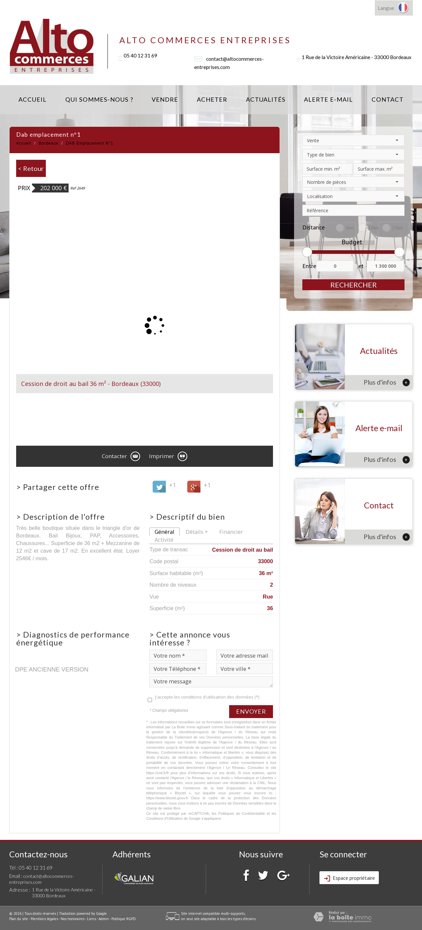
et (361, 266)
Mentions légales (44, 918)
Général (164, 531)
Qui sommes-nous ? (99, 99)
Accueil (32, 99)
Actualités (266, 99)
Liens (91, 918)
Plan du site (18, 918)
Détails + (197, 531)
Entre (309, 266)
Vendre (165, 99)
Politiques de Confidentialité (241, 813)
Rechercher (353, 285)
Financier (231, 531)
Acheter (212, 99)
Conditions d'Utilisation (164, 818)
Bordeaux (48, 143)
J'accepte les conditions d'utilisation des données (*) (207, 697)
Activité (164, 539)
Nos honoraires (72, 918)
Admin (104, 918)
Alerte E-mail (328, 99)
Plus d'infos (387, 382)
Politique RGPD (123, 918)
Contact (388, 99)
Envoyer (251, 711)
